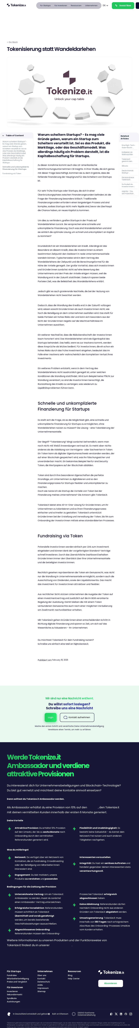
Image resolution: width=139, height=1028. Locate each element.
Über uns (41, 975)
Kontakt (41, 978)
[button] (45, 5)
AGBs (40, 985)
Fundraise (12, 975)
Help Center (74, 978)
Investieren (12, 991)
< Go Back (12, 42)
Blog (70, 975)
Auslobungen (13, 1001)
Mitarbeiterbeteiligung (18, 978)
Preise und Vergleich (17, 982)
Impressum (43, 988)
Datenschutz (43, 982)
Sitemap (41, 991)
